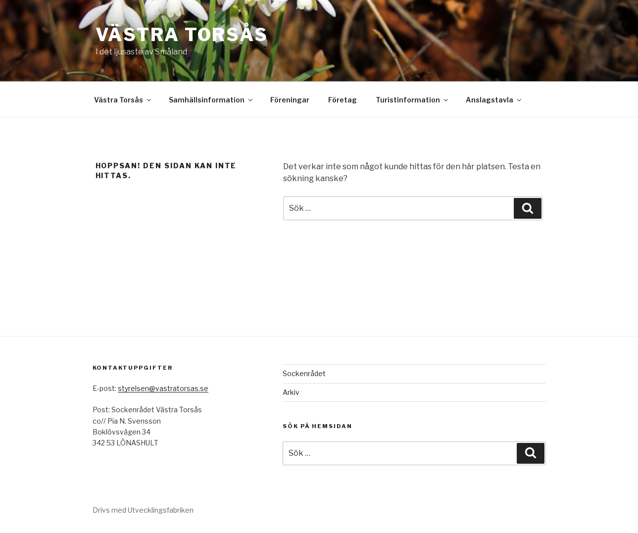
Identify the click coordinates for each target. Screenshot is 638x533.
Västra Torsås (182, 35)
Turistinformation (412, 100)
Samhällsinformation (211, 100)
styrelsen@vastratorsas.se (163, 388)
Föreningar (289, 100)
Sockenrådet (304, 373)
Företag (342, 100)
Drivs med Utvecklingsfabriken (143, 510)
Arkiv (291, 392)
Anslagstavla (494, 100)
